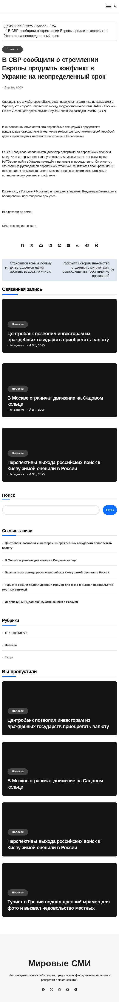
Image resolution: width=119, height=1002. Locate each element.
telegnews (17, 345)
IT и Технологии (16, 633)
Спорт (9, 657)
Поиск (8, 495)
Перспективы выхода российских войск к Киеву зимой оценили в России (57, 572)
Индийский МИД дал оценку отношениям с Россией (41, 602)
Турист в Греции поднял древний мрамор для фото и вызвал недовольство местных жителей (59, 908)
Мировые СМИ (59, 964)
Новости (13, 49)
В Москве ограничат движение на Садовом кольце (41, 560)
